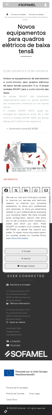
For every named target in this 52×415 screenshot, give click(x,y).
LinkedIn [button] (13, 341)
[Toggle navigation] (45, 5)
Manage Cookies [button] (26, 266)
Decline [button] (26, 258)
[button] (7, 14)
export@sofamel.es (13, 335)
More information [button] (19, 238)
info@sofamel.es (12, 332)
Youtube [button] (13, 345)
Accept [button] (26, 251)
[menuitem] (17, 388)
